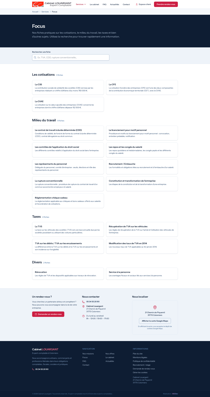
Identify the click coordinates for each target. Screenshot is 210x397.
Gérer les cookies (140, 372)
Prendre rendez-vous (166, 4)
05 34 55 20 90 (92, 301)
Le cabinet (94, 4)
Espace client (143, 4)
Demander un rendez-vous (48, 314)
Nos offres (110, 353)
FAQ (104, 4)
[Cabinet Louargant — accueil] (52, 4)
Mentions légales (140, 357)
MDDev (175, 394)
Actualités (114, 4)
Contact (126, 4)
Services (81, 4)
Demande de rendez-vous (144, 368)
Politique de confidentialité (144, 361)
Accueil (35, 11)
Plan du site (137, 353)
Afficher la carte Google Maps (155, 321)
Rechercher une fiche (41, 52)
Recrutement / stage (141, 365)
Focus (85, 357)
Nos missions (88, 353)
